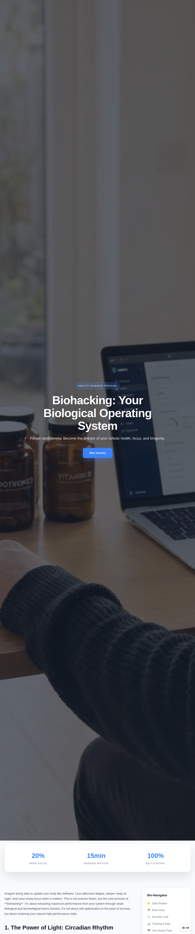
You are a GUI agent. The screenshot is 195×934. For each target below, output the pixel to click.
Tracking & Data (158, 924)
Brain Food (156, 910)
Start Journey (97, 453)
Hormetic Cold (157, 917)
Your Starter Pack (159, 930)
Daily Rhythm (157, 903)
